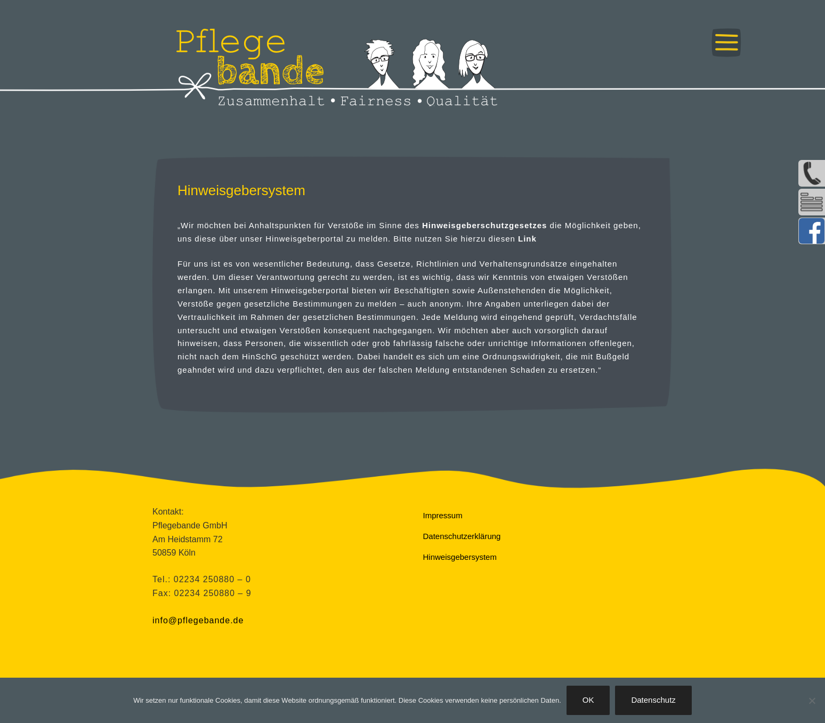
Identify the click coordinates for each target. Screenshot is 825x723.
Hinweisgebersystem (460, 556)
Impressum (443, 515)
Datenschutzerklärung (462, 536)
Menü (726, 42)
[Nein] (811, 700)
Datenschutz (653, 699)
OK (588, 699)
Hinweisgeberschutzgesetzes (484, 225)
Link (527, 238)
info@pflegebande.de (198, 620)
